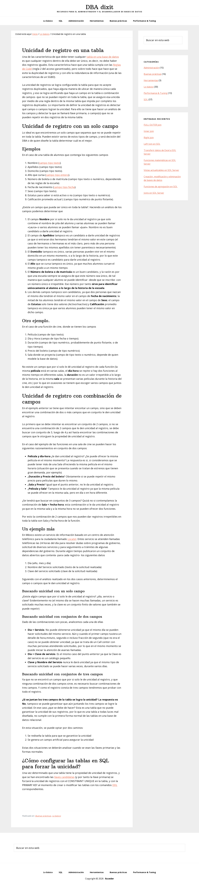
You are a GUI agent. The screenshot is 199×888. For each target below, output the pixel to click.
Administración (151, 67)
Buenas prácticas (43, 816)
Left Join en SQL (152, 143)
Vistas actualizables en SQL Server (161, 170)
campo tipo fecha (64, 187)
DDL (114, 785)
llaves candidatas (64, 777)
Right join (149, 137)
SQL (146, 99)
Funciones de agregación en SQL (160, 186)
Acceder (109, 878)
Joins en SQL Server (154, 192)
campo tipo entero (57, 175)
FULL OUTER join (152, 124)
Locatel (72, 539)
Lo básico (56, 816)
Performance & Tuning (155, 93)
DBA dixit (99, 7)
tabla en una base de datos (103, 56)
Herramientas (151, 80)
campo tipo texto (49, 163)
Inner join (149, 131)
